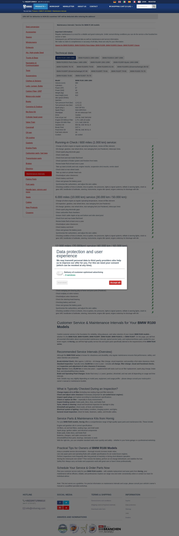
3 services (69, 275)
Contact (94, 6)
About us (82, 6)
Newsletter (68, 6)
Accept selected (62, 282)
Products (40, 6)
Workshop (54, 6)
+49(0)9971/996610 (30, 2)
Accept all (115, 282)
